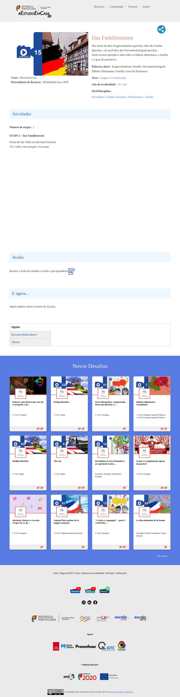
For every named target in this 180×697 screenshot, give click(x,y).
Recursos (99, 6)
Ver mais (161, 556)
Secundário (98, 97)
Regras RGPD (66, 573)
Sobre (56, 573)
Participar (110, 573)
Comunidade (116, 6)
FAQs (77, 573)
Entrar (146, 6)
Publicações (121, 573)
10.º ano (122, 84)
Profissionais (135, 97)
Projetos (133, 6)
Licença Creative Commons (121, 692)
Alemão (149, 97)
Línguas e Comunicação (113, 77)
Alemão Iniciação (116, 97)
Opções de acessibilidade (92, 573)
